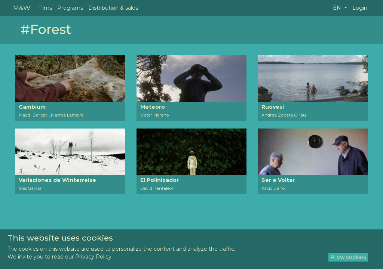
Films (45, 7)
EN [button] (338, 7)
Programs (70, 7)
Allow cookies (348, 257)
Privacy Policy (93, 256)
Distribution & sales (113, 7)
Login (359, 7)
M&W (21, 8)
